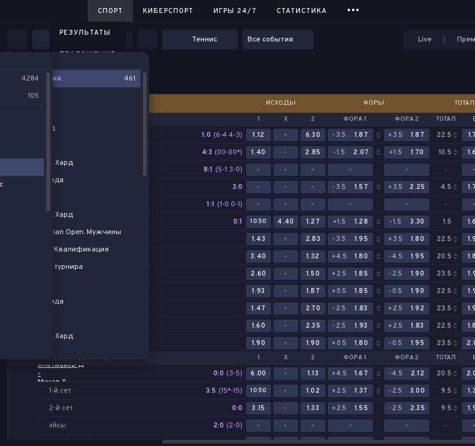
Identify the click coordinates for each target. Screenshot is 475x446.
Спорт (110, 11)
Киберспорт (168, 11)
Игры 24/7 (235, 11)
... (353, 9)
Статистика (301, 11)
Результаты (85, 32)
